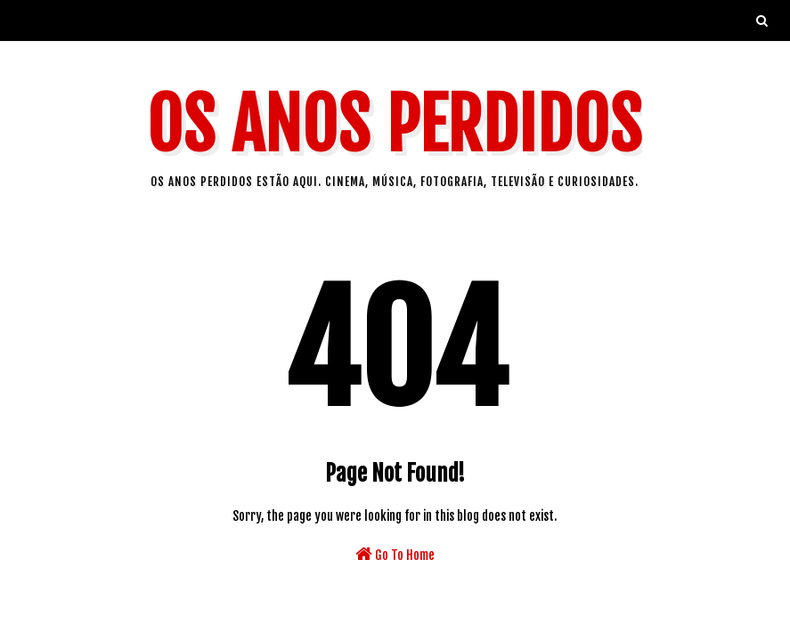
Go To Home (395, 554)
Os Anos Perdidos (394, 125)
